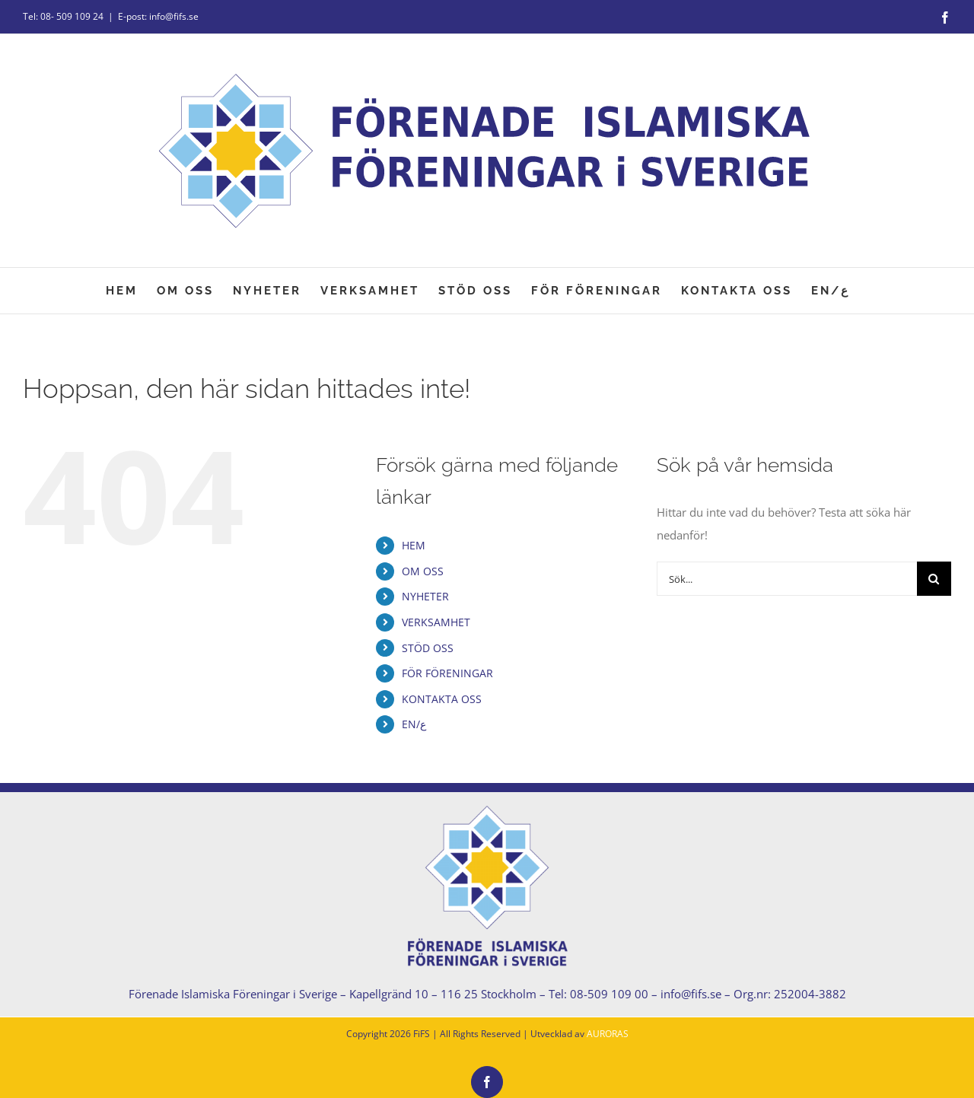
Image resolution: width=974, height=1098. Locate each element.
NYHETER (425, 596)
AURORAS (608, 1033)
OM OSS (423, 571)
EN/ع (414, 724)
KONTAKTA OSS (442, 699)
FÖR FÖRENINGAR (447, 673)
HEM (413, 545)
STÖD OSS (428, 648)
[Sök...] (787, 579)
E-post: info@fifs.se (158, 16)
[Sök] (934, 579)
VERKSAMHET (436, 622)
